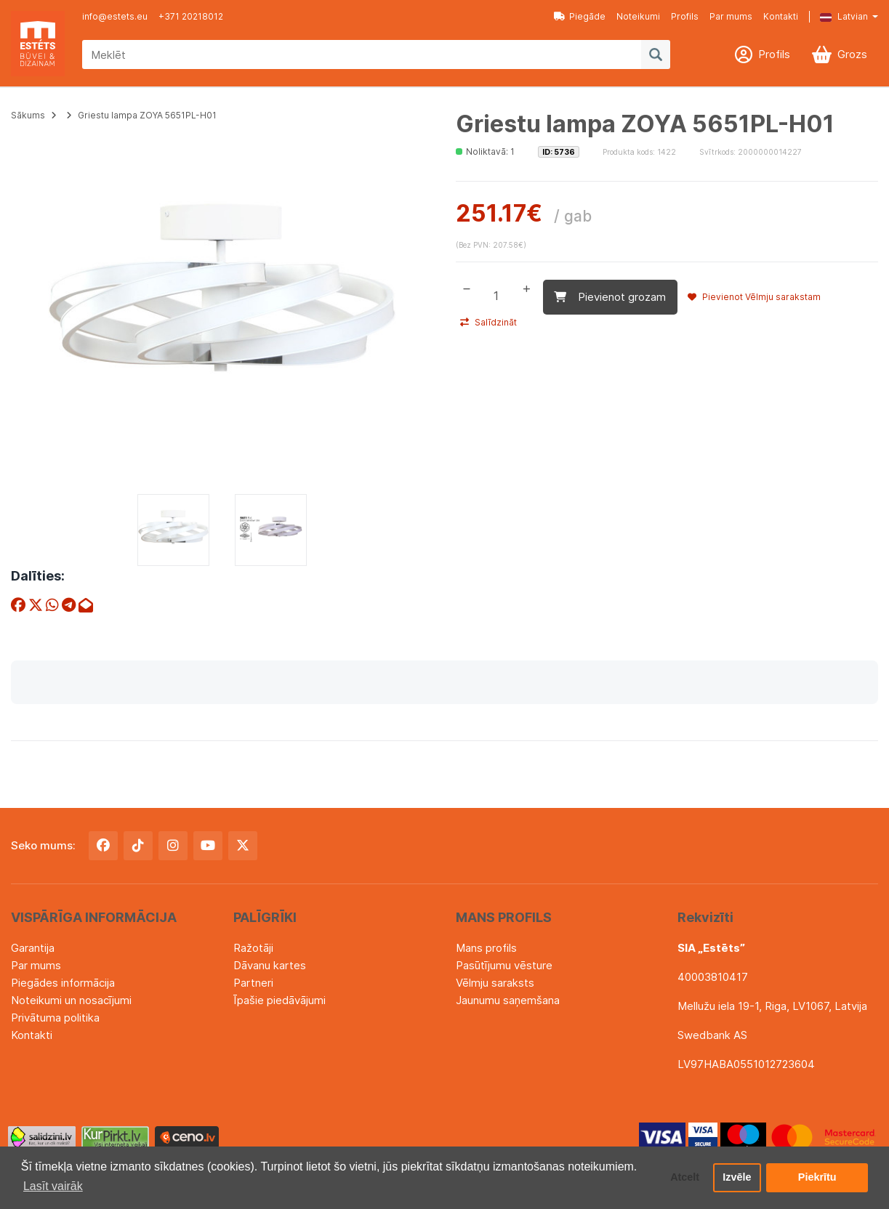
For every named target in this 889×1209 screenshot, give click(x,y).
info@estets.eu (115, 16)
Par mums (730, 16)
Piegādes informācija (63, 983)
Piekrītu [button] (817, 1178)
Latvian (844, 16)
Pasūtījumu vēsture (504, 965)
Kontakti (780, 16)
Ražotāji (253, 948)
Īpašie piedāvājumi (279, 1000)
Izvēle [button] (737, 1178)
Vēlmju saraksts (495, 983)
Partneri (253, 983)
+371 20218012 (190, 16)
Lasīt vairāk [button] (53, 1186)
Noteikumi (638, 16)
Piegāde (580, 16)
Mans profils (486, 948)
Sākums (28, 115)
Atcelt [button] (684, 1178)
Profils (685, 16)
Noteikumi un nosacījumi (71, 1000)
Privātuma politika (55, 1017)
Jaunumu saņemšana (508, 1000)
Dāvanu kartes (269, 965)
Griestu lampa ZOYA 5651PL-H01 (147, 115)
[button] (838, 17)
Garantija (33, 948)
